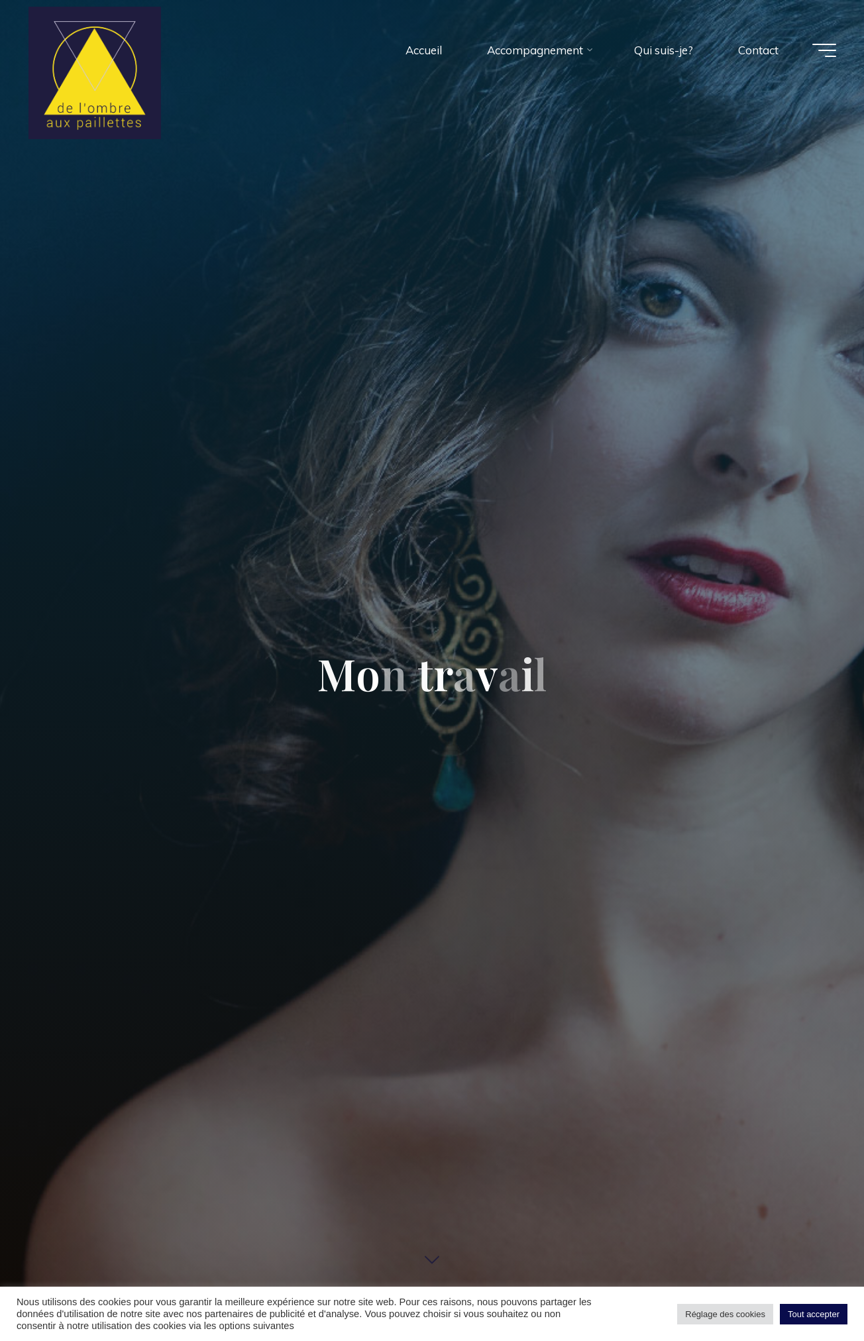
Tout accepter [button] (813, 1314)
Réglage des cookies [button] (725, 1314)
